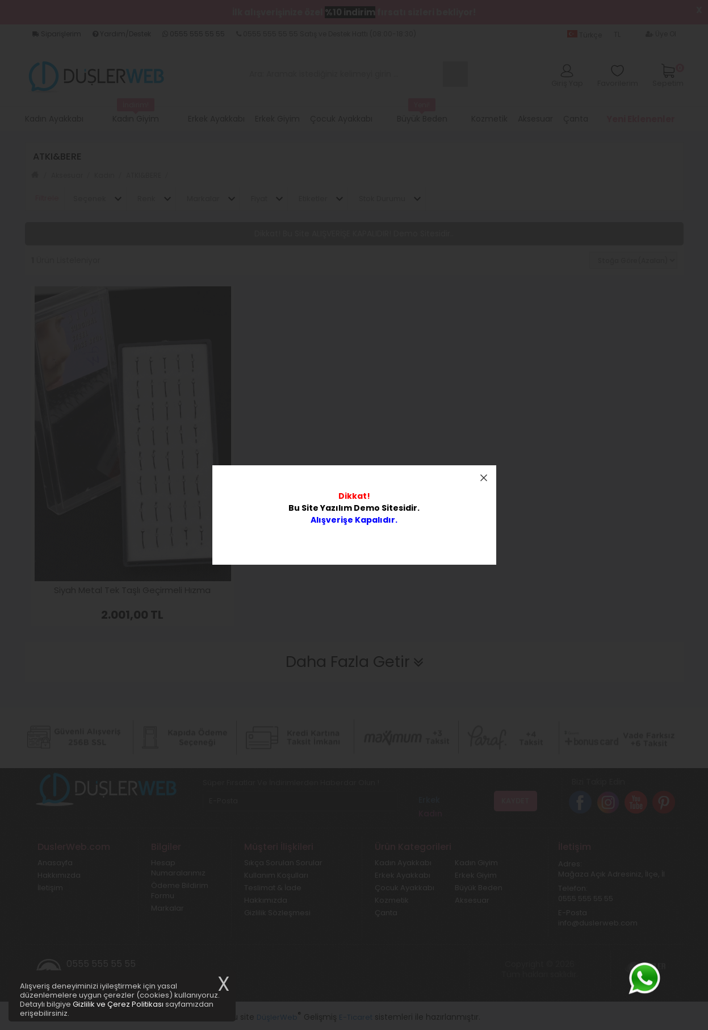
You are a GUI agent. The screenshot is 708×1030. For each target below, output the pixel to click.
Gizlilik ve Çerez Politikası (118, 1004)
